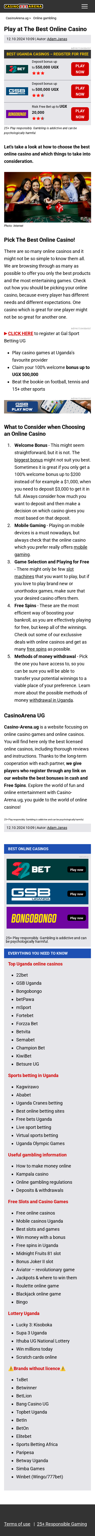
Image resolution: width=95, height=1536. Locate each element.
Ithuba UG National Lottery (43, 1341)
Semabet (25, 1039)
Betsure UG (27, 1064)
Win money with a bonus (40, 1237)
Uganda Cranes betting (39, 1103)
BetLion (24, 1395)
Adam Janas (57, 39)
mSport (23, 1007)
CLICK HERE (20, 333)
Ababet (23, 1095)
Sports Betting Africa (37, 1444)
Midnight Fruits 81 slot (38, 1253)
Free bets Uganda (34, 1119)
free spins (37, 649)
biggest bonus (28, 460)
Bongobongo (29, 991)
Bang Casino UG (32, 1404)
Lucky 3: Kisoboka (34, 1324)
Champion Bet (30, 1047)
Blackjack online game (38, 1294)
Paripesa (25, 1452)
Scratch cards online (36, 1357)
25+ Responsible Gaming (62, 1524)
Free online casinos (35, 1213)
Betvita (23, 1031)
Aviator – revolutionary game (45, 1269)
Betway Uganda (32, 1460)
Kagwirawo (27, 1086)
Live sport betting (33, 1127)
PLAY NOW (80, 69)
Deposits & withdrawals (39, 1190)
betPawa (25, 999)
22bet (22, 975)
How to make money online (43, 1166)
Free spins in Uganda (37, 1245)
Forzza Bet (27, 1023)
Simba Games (30, 1468)
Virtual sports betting (37, 1135)
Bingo (22, 1302)
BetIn (21, 1420)
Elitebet (23, 1436)
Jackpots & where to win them (46, 1277)
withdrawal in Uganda (51, 700)
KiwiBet (23, 1056)
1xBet (22, 1379)
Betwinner (26, 1387)
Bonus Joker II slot (34, 1261)
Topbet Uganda (31, 1412)
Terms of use (17, 1524)
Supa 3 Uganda (31, 1332)
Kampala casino (32, 1174)
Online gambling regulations (44, 1182)
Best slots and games (38, 1229)
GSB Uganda (29, 983)
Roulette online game (37, 1285)
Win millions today (34, 1349)
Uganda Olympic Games (40, 1143)
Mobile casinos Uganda (39, 1221)
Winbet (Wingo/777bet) (39, 1476)
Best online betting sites (40, 1111)
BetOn (22, 1428)
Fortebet (24, 1015)
